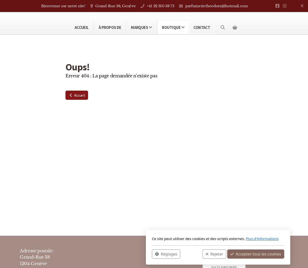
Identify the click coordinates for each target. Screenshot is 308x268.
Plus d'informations (198, 238)
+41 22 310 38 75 (160, 6)
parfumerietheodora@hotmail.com (216, 6)
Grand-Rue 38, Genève (115, 6)
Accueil (77, 95)
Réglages (102, 253)
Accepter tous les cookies (191, 253)
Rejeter (150, 253)
